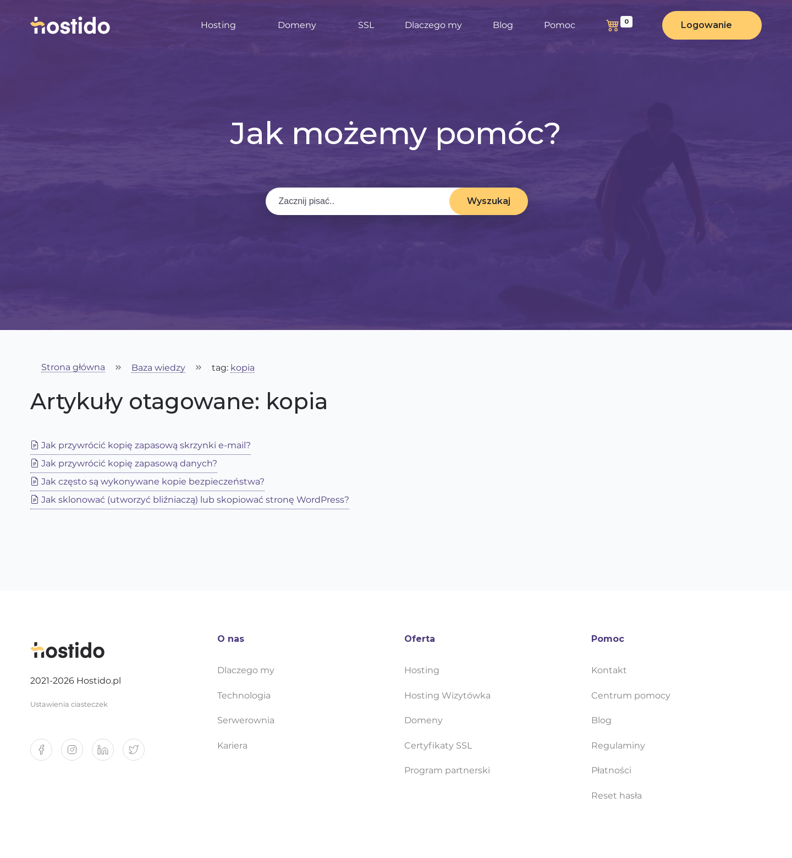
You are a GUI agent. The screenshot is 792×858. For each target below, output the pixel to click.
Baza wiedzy (158, 368)
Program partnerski (447, 770)
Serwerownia (245, 720)
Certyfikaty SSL (438, 745)
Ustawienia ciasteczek (69, 704)
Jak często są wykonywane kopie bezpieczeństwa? (147, 481)
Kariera (232, 745)
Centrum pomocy (630, 695)
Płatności (611, 770)
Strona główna (73, 367)
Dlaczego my (433, 25)
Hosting (218, 25)
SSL (366, 25)
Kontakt (609, 670)
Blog (503, 25)
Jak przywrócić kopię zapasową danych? (123, 463)
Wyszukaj (488, 201)
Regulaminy (618, 745)
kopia (242, 368)
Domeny (297, 25)
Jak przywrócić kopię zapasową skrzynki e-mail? (140, 445)
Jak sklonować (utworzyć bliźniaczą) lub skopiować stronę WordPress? (189, 499)
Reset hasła (616, 795)
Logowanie (706, 25)
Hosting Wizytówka (447, 695)
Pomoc (559, 25)
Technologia (244, 695)
